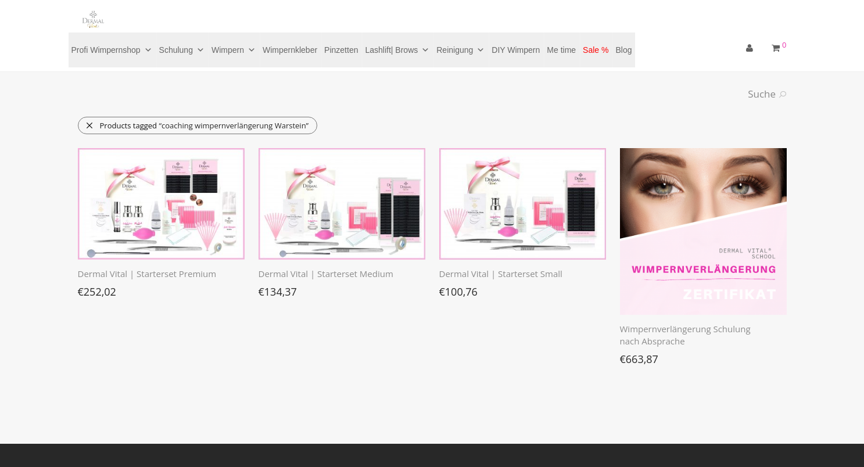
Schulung (182, 50)
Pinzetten (341, 50)
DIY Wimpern (516, 50)
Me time (561, 50)
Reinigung (460, 50)
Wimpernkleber (290, 50)
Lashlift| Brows (397, 50)
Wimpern (233, 50)
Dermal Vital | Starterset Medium (326, 273)
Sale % (595, 50)
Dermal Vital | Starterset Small (500, 273)
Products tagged (197, 125)
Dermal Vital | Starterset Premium (147, 273)
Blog (623, 50)
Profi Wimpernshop (111, 50)
